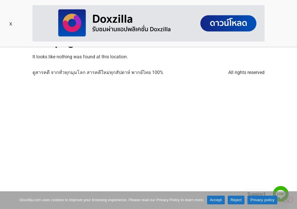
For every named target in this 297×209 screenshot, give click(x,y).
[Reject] (288, 199)
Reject (236, 200)
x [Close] (10, 23)
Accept (216, 200)
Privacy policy (262, 200)
